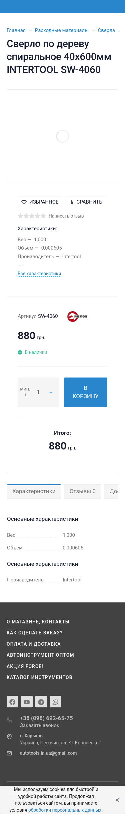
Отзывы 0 (83, 491)
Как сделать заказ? (35, 632)
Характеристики (34, 491)
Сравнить (85, 202)
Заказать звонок (39, 725)
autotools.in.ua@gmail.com (48, 753)
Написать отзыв (66, 216)
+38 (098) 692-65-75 (46, 718)
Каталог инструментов (40, 677)
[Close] (115, 800)
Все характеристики (39, 273)
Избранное (40, 202)
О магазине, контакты (38, 621)
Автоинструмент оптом (40, 655)
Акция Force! (25, 666)
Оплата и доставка (34, 644)
